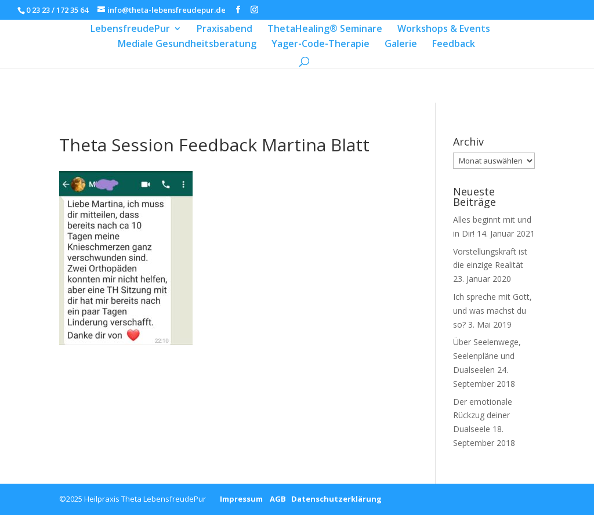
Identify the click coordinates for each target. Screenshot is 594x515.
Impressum (237, 499)
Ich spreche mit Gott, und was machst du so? (492, 310)
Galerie (401, 44)
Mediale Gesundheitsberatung (187, 44)
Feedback (453, 44)
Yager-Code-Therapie (320, 44)
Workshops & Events (443, 29)
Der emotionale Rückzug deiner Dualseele (482, 415)
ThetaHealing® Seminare (324, 29)
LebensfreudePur (130, 29)
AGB (274, 499)
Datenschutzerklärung (334, 499)
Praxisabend (224, 29)
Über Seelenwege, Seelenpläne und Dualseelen (487, 355)
